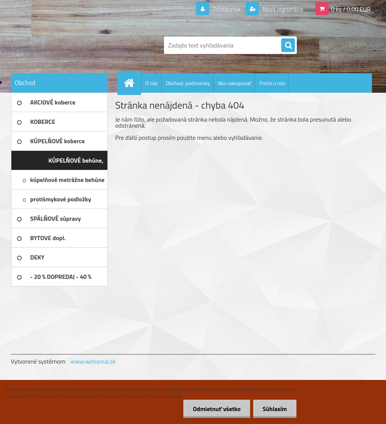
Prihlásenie (226, 9)
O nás (151, 83)
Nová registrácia (282, 9)
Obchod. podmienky (188, 83)
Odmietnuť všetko (217, 408)
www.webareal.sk (93, 361)
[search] (288, 45)
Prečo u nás (272, 83)
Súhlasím (275, 408)
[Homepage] (132, 82)
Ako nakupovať (234, 83)
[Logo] (63, 45)
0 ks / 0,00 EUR (350, 9)
